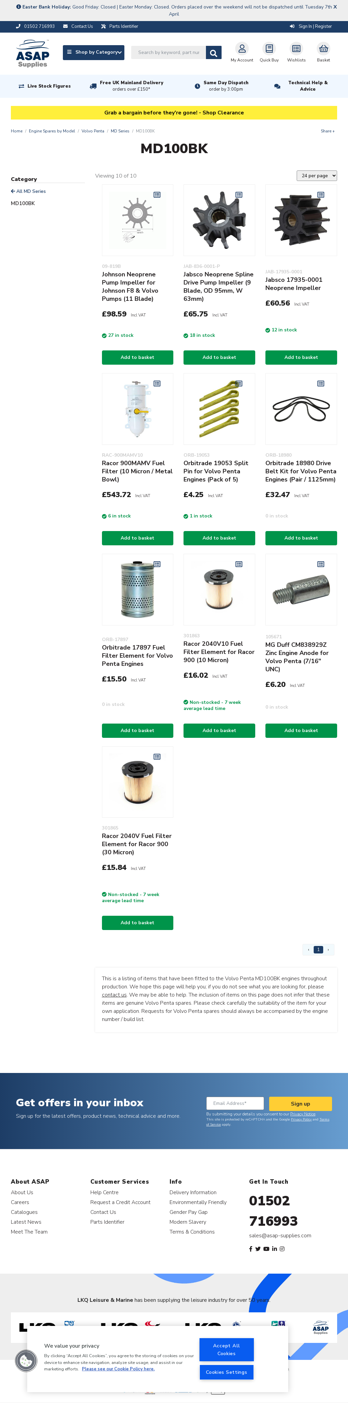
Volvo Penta (93, 131)
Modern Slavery (188, 1221)
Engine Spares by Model (52, 131)
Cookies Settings (226, 1372)
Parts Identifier (107, 1221)
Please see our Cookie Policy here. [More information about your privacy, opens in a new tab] (118, 1369)
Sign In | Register (311, 26)
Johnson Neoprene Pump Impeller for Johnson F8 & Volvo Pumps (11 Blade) (130, 286)
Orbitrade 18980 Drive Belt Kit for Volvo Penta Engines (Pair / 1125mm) (300, 471)
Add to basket (137, 357)
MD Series (120, 131)
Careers (20, 1202)
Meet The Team (29, 1231)
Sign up (300, 1104)
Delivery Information (193, 1192)
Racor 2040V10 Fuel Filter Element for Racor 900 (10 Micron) (219, 652)
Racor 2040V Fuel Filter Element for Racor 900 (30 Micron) (137, 844)
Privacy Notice (302, 1114)
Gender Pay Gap (189, 1212)
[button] (26, 1361)
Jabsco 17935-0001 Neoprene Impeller (294, 284)
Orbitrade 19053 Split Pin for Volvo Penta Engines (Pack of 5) (216, 471)
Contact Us (103, 1212)
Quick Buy (269, 52)
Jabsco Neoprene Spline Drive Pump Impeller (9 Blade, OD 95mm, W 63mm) (219, 286)
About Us (22, 1192)
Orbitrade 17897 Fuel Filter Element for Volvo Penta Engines (137, 655)
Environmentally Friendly (198, 1202)
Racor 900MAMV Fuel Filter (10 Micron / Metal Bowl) (137, 471)
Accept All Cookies (226, 1349)
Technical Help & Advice (308, 86)
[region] (157, 1359)
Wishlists (296, 52)
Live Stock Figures (49, 86)
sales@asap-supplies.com (280, 1235)
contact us (114, 995)
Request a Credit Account (120, 1202)
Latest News (26, 1221)
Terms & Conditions (192, 1231)
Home (16, 131)
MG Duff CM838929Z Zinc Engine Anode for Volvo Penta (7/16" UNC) (297, 657)
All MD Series (28, 191)
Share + (328, 131)
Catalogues (24, 1212)
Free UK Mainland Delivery (131, 86)
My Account (242, 52)
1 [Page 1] (318, 949)
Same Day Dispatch (226, 86)
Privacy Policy (301, 1119)
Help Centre (104, 1192)
